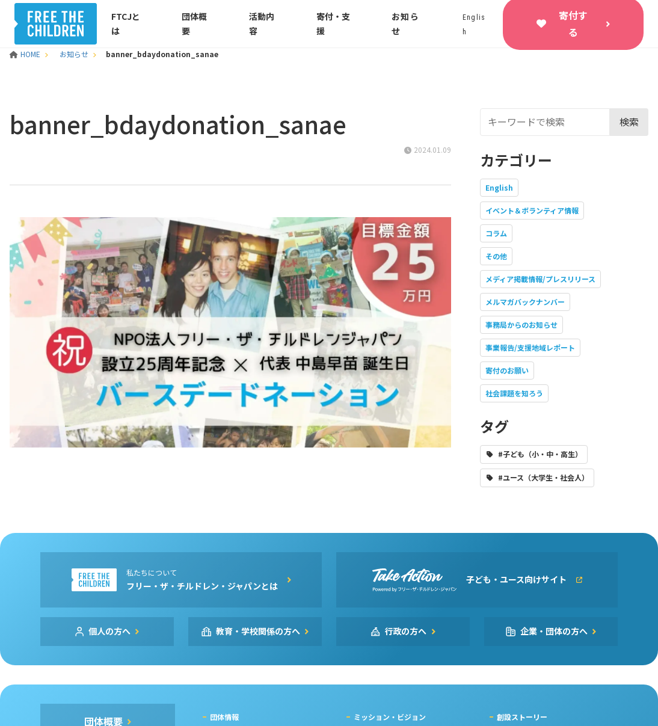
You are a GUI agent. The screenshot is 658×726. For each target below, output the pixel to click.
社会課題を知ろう (514, 393)
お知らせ (74, 54)
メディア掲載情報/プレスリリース (540, 279)
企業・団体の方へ (554, 631)
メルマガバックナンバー (525, 302)
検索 (629, 121)
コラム (496, 233)
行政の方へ (406, 631)
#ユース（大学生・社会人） (543, 477)
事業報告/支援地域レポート (530, 347)
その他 (496, 256)
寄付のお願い (507, 370)
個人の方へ (109, 631)
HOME (26, 54)
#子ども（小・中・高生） (540, 454)
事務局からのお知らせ (521, 324)
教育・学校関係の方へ (258, 631)
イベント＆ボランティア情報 (532, 210)
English (499, 187)
